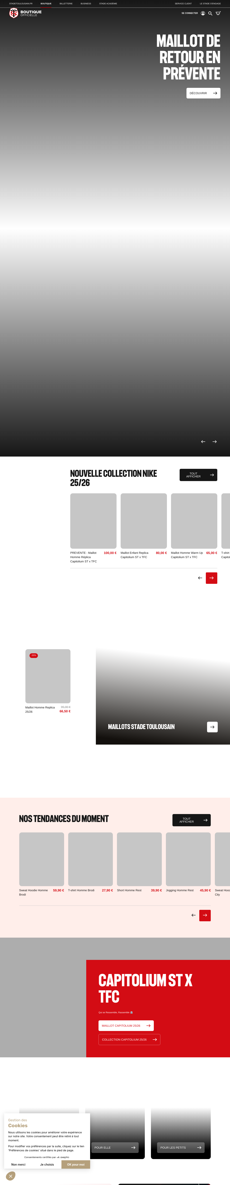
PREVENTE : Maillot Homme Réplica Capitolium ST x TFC (83, 557)
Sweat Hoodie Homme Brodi (33, 892)
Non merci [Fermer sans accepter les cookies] (18, 1164)
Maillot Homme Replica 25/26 (40, 709)
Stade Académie (108, 4)
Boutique (46, 4)
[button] (11, 1176)
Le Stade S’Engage (210, 4)
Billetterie (66, 4)
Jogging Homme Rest (180, 890)
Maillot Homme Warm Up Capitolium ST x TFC (187, 555)
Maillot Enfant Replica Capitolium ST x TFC (134, 555)
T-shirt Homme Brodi (81, 890)
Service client (183, 4)
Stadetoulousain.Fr (21, 4)
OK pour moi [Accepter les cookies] (75, 1164)
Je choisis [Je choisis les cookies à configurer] (47, 1164)
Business (86, 4)
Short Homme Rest (129, 890)
